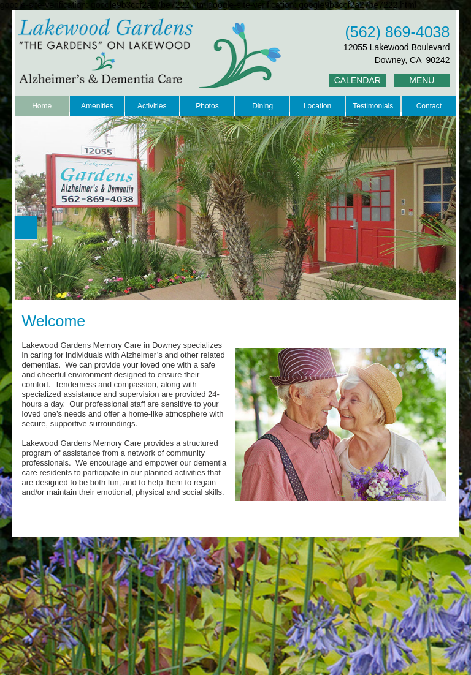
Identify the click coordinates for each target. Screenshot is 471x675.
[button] (25, 228)
